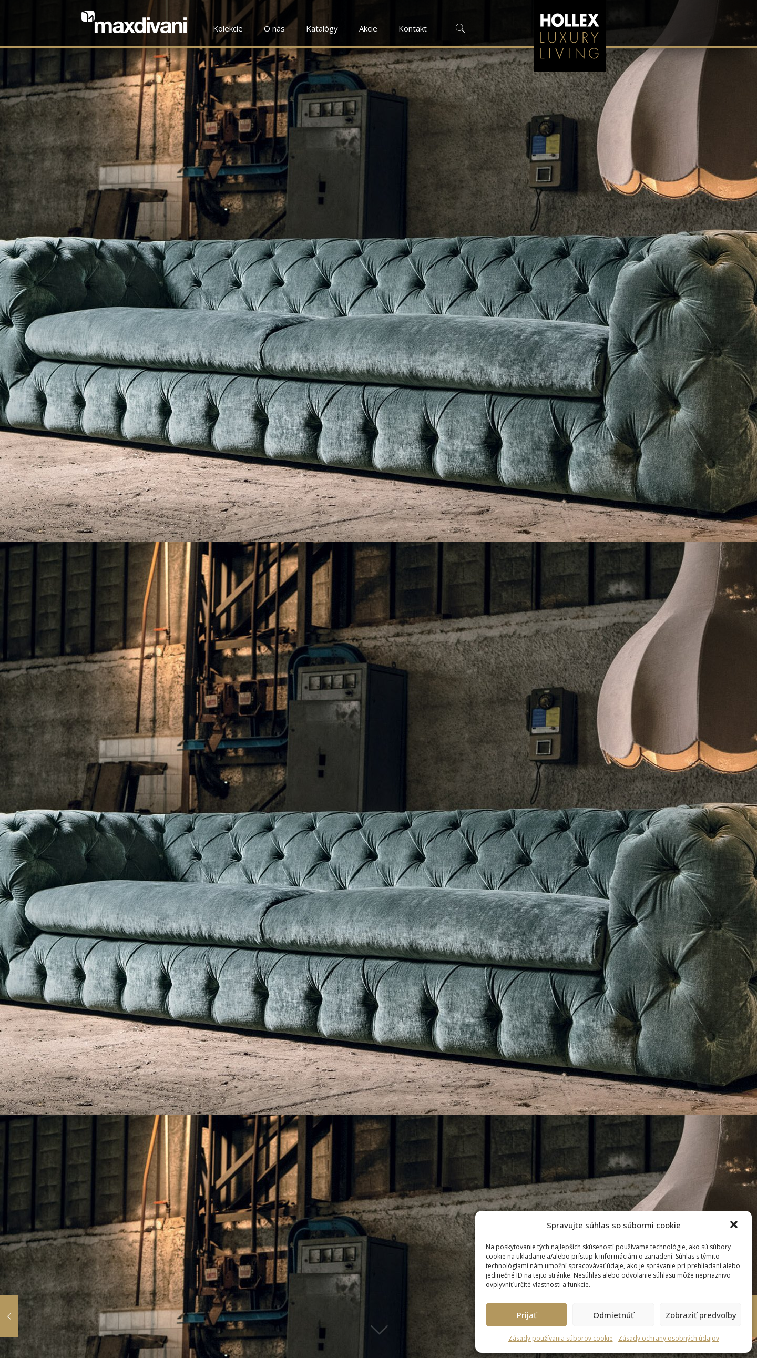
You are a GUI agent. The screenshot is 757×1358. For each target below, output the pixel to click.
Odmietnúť (613, 1315)
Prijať (527, 1315)
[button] (735, 1225)
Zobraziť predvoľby (701, 1315)
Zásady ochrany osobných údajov (668, 1338)
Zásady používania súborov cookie (560, 1338)
